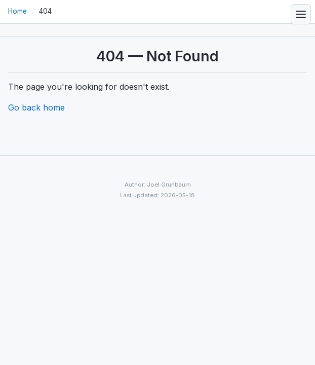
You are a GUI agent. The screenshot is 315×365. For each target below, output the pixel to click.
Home (17, 11)
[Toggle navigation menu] (301, 14)
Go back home (36, 107)
